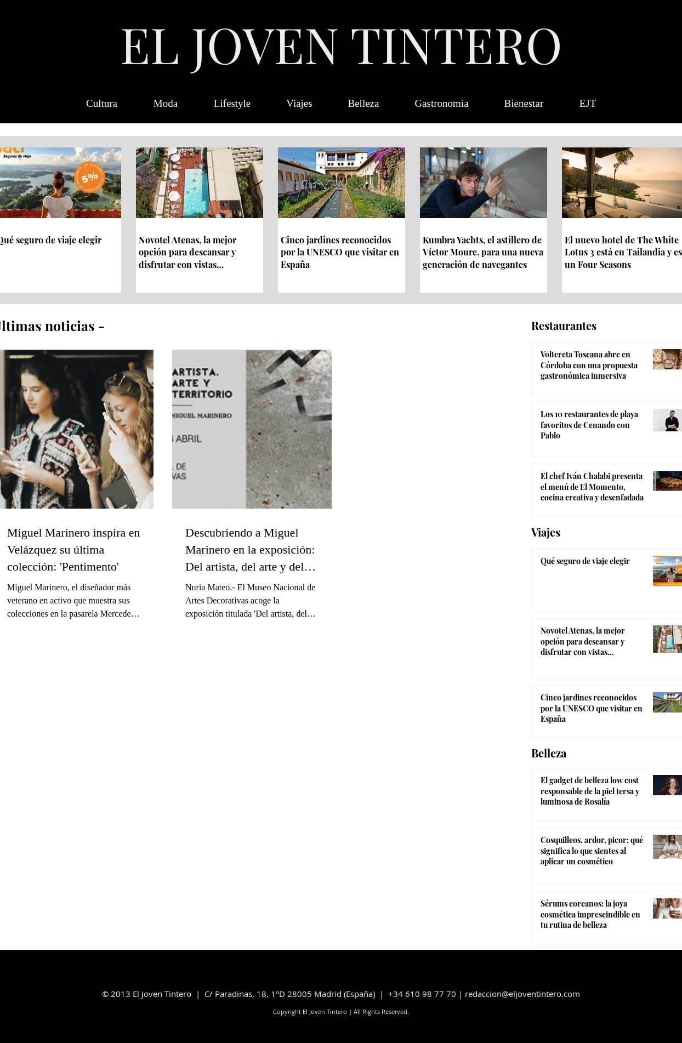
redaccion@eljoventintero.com (522, 993)
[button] (587, 103)
